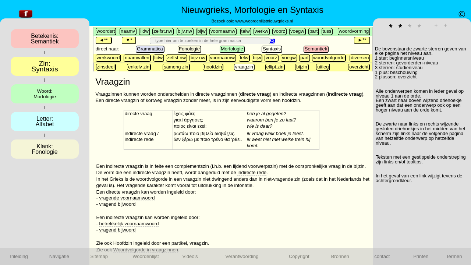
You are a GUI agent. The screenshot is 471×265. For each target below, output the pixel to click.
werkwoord (108, 57)
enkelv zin (138, 67)
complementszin (191, 166)
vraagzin (244, 67)
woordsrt (106, 31)
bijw (201, 31)
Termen (454, 256)
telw (245, 31)
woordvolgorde (328, 57)
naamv (128, 31)
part (313, 31)
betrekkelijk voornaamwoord (129, 223)
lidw (144, 31)
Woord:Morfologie (44, 93)
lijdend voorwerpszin (254, 166)
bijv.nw (185, 31)
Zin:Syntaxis (44, 66)
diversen (360, 57)
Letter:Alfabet (45, 121)
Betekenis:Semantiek (45, 39)
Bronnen (340, 256)
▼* (129, 40)
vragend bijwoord (117, 204)
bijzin (301, 67)
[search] (211, 40)
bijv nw (198, 57)
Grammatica (150, 49)
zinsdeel (106, 67)
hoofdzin (213, 67)
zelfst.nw (162, 31)
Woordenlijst (145, 256)
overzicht (358, 67)
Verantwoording (241, 256)
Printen (420, 256)
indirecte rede (251, 172)
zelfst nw (176, 57)
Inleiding (19, 256)
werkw (261, 31)
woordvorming (354, 31)
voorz (279, 31)
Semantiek (316, 49)
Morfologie (232, 49)
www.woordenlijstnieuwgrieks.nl (264, 21)
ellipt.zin (275, 67)
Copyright (299, 256)
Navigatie (59, 256)
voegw (297, 31)
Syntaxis (272, 49)
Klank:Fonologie (44, 149)
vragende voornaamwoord (127, 198)
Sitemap (99, 256)
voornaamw (222, 31)
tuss (327, 31)
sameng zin (176, 67)
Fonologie (189, 49)
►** (362, 40)
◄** (103, 40)
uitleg (323, 67)
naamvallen (137, 57)
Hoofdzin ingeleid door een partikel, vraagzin (160, 243)
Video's (190, 256)
